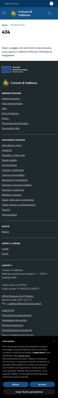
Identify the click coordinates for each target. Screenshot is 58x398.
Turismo (6, 209)
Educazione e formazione (15, 180)
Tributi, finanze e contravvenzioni (18, 205)
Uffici (4, 108)
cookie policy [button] (24, 355)
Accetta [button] (42, 384)
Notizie (5, 231)
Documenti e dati (10, 128)
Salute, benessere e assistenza (18, 200)
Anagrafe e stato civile (13, 155)
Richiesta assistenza (12, 325)
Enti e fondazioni (10, 113)
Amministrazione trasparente (17, 330)
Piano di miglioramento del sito (18, 335)
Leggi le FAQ (8, 310)
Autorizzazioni (9, 165)
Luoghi (5, 248)
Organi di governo (11, 98)
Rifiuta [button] (15, 384)
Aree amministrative (12, 103)
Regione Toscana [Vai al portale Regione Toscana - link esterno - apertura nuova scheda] (12, 3)
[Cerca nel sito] (49, 13)
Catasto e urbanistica (13, 170)
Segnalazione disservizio (14, 320)
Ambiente (7, 150)
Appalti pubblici (9, 160)
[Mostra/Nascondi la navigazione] (4, 13)
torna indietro (9, 51)
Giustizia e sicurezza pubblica (17, 185)
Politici (5, 118)
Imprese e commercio (13, 190)
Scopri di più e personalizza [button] (29, 391)
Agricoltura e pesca (11, 145)
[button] (54, 341)
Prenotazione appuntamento (17, 315)
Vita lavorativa (9, 214)
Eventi (5, 253)
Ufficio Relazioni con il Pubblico (17, 296)
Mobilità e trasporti (11, 195)
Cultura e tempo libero (13, 175)
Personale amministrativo (15, 123)
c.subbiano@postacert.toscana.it (24, 303)
